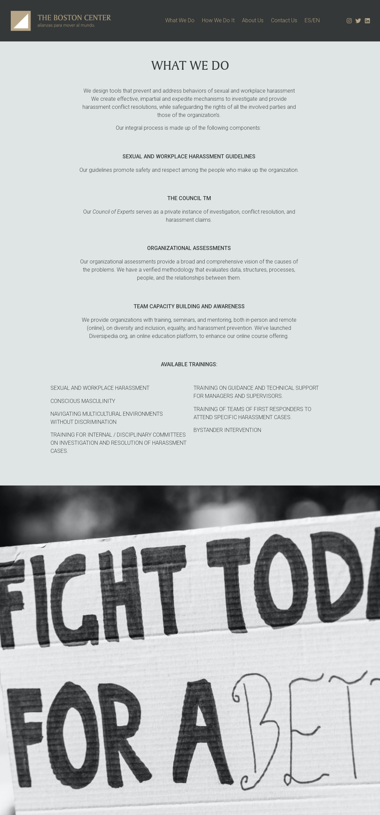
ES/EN (312, 20)
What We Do (180, 20)
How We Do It (218, 20)
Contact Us (284, 20)
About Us (253, 20)
